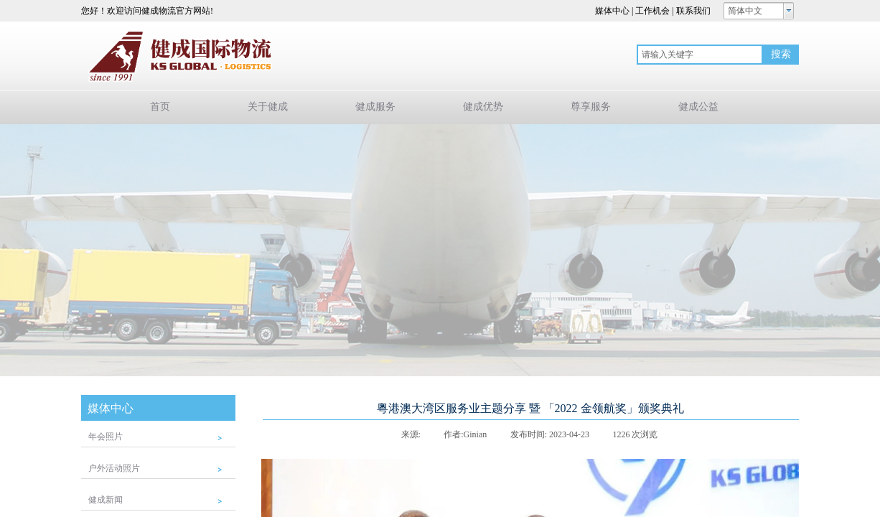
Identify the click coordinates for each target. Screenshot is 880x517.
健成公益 (698, 106)
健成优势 (483, 106)
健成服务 (375, 106)
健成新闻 (105, 500)
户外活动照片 (114, 468)
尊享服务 (591, 106)
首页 (160, 106)
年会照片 (105, 437)
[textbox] (700, 55)
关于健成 (268, 106)
